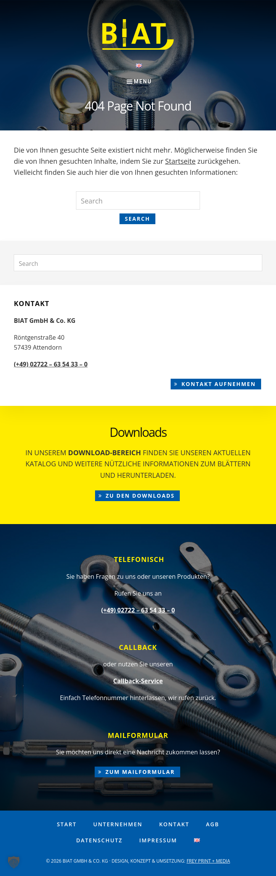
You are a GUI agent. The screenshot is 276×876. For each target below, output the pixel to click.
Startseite (180, 161)
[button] (13, 862)
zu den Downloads (140, 495)
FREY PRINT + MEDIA (208, 861)
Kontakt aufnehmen (218, 384)
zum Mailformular (140, 771)
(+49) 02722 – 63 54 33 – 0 (50, 364)
